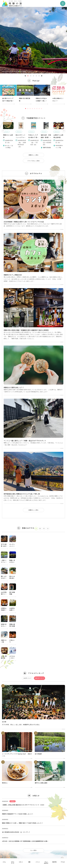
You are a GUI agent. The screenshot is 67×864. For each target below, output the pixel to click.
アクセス (63, 862)
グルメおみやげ (46, 862)
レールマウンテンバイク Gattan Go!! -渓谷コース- (17, 659)
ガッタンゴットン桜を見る (12, 546)
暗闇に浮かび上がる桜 (12, 562)
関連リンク (33, 800)
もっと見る (33, 754)
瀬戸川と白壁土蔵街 (41, 687)
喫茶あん (5, 687)
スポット (21, 862)
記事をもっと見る (33, 510)
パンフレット (33, 790)
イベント (38, 862)
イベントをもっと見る (33, 161)
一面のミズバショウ (4, 562)
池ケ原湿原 (38, 658)
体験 (29, 862)
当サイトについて (33, 780)
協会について (33, 785)
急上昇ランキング (27, 582)
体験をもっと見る (33, 155)
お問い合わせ (33, 805)
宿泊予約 (54, 862)
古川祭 (4, 626)
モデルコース (12, 862)
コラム (4, 862)
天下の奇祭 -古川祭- (4, 546)
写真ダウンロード (33, 795)
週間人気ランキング (39, 582)
